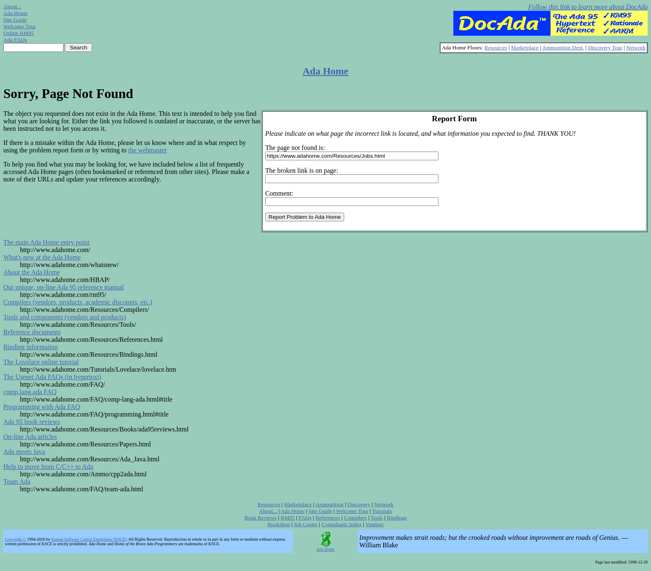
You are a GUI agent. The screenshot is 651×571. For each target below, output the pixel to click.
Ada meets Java (24, 451)
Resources (496, 47)
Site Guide (15, 20)
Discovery (359, 504)
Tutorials (382, 511)
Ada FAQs (15, 40)
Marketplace (525, 47)
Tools (377, 518)
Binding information (30, 346)
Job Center (306, 524)
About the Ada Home (31, 272)
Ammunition (330, 504)
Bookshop (278, 524)
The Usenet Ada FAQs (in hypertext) (52, 376)
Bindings (396, 518)
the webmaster (147, 150)
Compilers (355, 518)
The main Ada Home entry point (46, 242)
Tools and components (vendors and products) (64, 317)
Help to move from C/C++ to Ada (48, 466)
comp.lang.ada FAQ (29, 391)
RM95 (288, 518)
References (328, 518)
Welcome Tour (19, 26)
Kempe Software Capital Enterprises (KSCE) (89, 539)
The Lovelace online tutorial (41, 361)
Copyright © (15, 539)
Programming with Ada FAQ (41, 406)
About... (12, 6)
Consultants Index (341, 524)
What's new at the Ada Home (42, 257)
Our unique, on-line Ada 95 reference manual (63, 287)
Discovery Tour (605, 47)
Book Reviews (260, 518)
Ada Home (15, 13)
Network (636, 47)
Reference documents (32, 332)
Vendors (374, 524)
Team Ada (16, 481)
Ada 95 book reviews (31, 421)
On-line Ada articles (30, 436)
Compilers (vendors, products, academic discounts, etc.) (77, 302)
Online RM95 (18, 33)
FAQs (305, 518)
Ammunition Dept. (563, 47)
